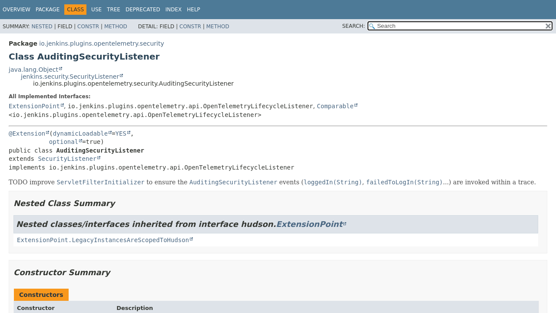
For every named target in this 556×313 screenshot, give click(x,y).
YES (121, 133)
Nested (41, 26)
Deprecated (143, 10)
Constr (88, 26)
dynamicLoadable (80, 133)
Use (96, 10)
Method (115, 26)
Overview (16, 10)
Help (193, 10)
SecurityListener (67, 158)
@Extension (27, 133)
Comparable (335, 106)
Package (48, 10)
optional (63, 141)
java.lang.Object (33, 69)
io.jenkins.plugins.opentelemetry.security (101, 43)
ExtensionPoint (34, 106)
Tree (113, 10)
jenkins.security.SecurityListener (70, 76)
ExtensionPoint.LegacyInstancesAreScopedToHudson (103, 239)
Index (173, 10)
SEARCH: (353, 26)
